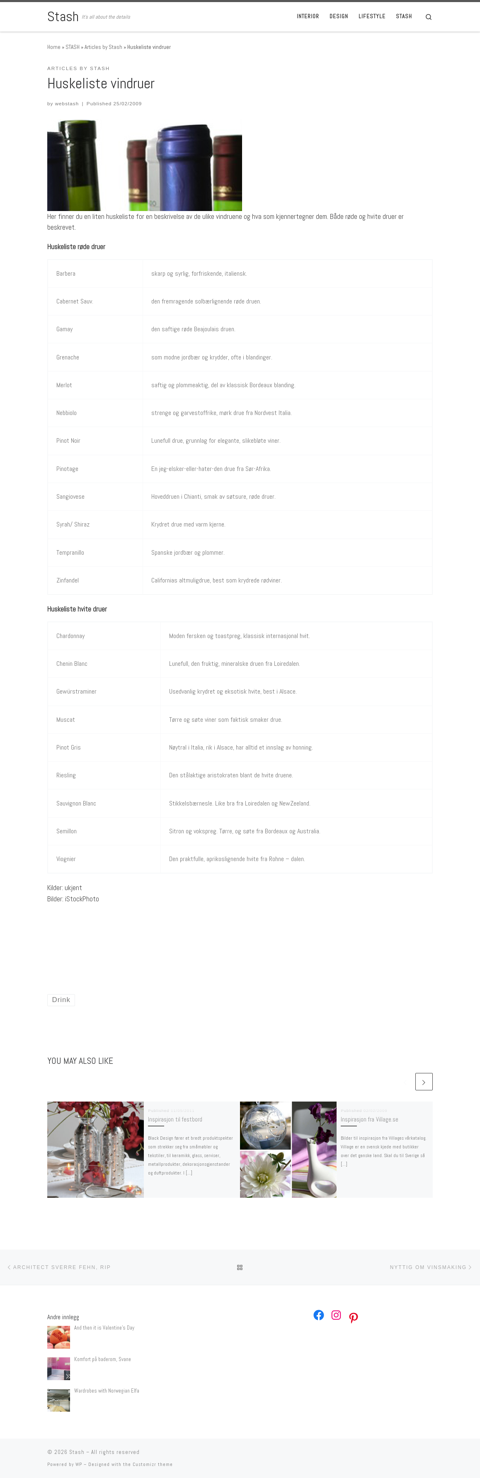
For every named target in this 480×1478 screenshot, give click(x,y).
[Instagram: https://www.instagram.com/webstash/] (336, 1315)
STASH (72, 47)
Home (54, 47)
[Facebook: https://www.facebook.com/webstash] (319, 1315)
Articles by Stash (103, 47)
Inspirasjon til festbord (175, 1119)
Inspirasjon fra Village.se (369, 1119)
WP (78, 1464)
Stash (77, 1452)
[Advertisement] (144, 936)
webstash (67, 103)
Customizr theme (153, 1464)
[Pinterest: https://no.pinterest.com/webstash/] (353, 1318)
